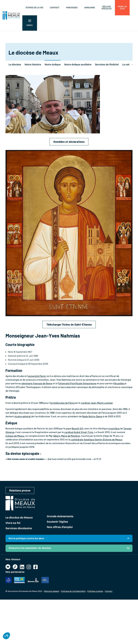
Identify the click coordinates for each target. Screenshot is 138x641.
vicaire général (22, 416)
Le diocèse (15, 64)
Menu (29, 23)
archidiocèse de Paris (62, 402)
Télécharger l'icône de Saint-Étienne (69, 324)
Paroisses (72, 7)
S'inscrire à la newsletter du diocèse (30, 548)
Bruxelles (119, 383)
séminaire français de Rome (36, 383)
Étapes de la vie (34, 7)
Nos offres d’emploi (60, 527)
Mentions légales (51, 591)
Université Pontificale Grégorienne (77, 383)
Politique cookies (95, 591)
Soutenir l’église (57, 521)
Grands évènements (60, 516)
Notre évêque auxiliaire (77, 64)
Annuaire (89, 7)
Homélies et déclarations (69, 141)
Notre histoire (33, 64)
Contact (54, 7)
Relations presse (19, 490)
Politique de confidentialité (73, 591)
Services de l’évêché (107, 64)
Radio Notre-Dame (92, 416)
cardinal (85, 402)
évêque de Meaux (15, 435)
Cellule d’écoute (107, 7)
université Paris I (37, 375)
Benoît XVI (77, 428)
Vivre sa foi (13, 523)
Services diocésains (19, 528)
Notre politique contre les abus (26, 538)
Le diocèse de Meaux (19, 517)
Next (131, 64)
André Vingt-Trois (83, 432)
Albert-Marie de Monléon (66, 435)
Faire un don (122, 7)
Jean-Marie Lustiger (101, 402)
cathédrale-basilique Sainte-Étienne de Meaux (96, 439)
